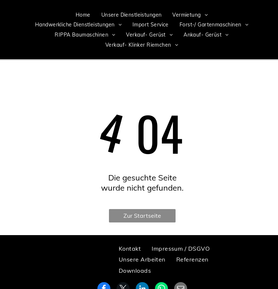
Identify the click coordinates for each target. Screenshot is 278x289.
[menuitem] (83, 15)
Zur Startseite (142, 215)
